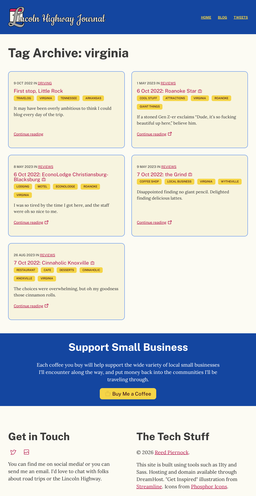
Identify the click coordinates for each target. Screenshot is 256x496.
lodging (22, 186)
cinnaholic (91, 270)
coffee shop (149, 181)
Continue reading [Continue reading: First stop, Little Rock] (28, 134)
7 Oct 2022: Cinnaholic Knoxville (54, 263)
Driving (45, 83)
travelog (23, 98)
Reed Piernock (172, 452)
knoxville (24, 278)
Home (206, 17)
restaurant (25, 270)
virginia (46, 98)
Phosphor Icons (209, 486)
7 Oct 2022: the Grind (164, 174)
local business (179, 181)
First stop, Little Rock (38, 91)
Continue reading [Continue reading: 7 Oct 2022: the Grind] (154, 222)
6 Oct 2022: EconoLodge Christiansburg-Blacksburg (61, 176)
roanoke (221, 98)
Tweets (241, 17)
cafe (47, 270)
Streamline (149, 486)
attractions (175, 98)
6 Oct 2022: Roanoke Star (169, 91)
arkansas (93, 98)
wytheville (230, 181)
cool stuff (148, 98)
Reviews (168, 83)
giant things (150, 106)
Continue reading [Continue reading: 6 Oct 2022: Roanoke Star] (154, 133)
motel (42, 186)
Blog (222, 17)
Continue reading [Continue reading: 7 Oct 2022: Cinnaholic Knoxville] (31, 305)
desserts (67, 270)
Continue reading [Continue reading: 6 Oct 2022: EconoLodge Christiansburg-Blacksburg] (31, 222)
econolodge (65, 186)
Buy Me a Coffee (128, 394)
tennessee (69, 98)
